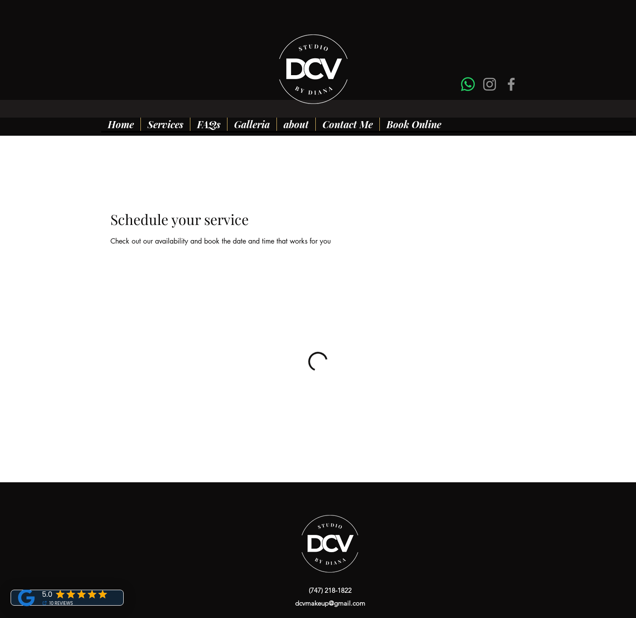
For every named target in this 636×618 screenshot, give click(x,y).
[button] (165, 124)
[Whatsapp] (468, 84)
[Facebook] (511, 84)
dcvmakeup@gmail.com (330, 603)
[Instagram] (489, 84)
